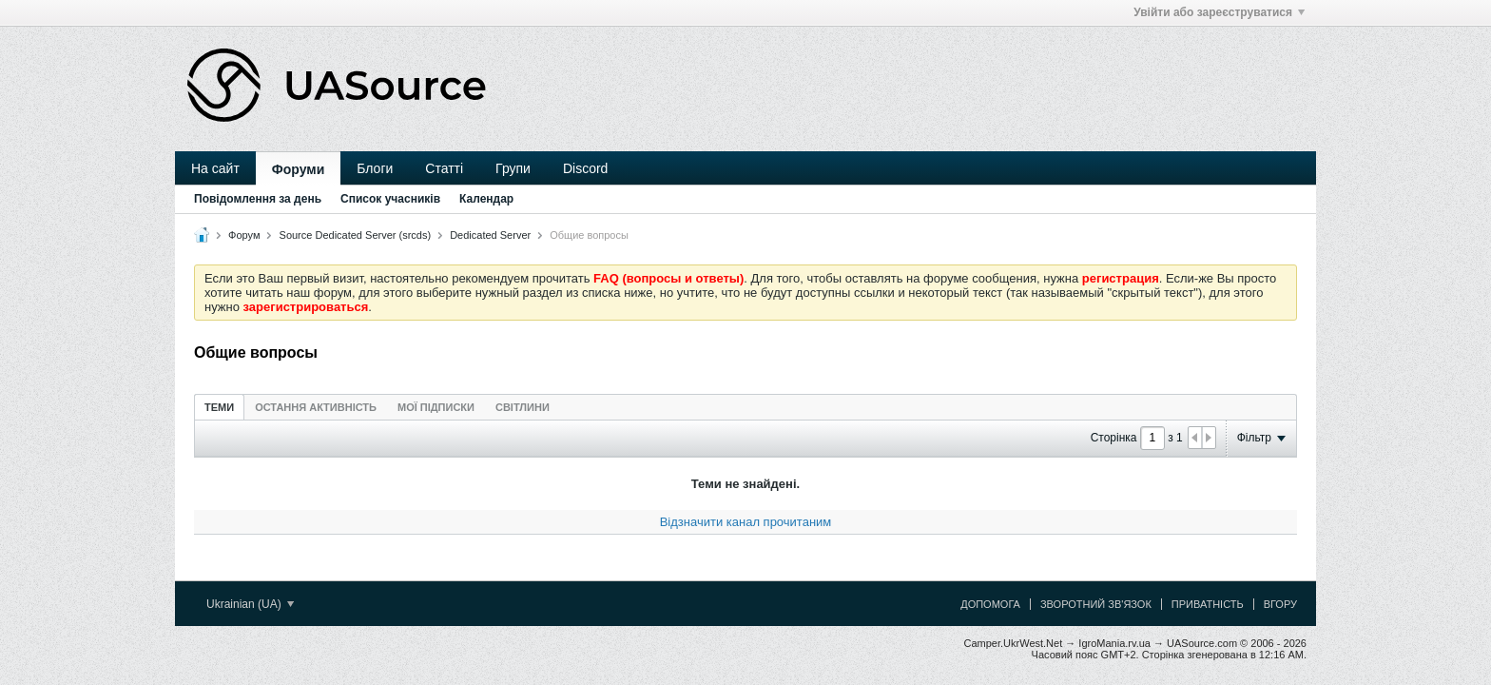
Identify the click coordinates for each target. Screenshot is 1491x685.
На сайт (215, 168)
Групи (513, 168)
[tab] (219, 407)
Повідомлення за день (257, 199)
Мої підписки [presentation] (435, 407)
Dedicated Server (490, 235)
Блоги (375, 168)
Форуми (298, 169)
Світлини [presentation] (522, 407)
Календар (486, 199)
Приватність (1208, 604)
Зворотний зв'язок (1096, 604)
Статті (444, 168)
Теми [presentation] (219, 407)
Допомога (990, 604)
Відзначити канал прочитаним (746, 522)
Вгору (1280, 604)
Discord (585, 168)
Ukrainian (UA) (250, 604)
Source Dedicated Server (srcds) (356, 235)
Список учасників (390, 199)
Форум (244, 235)
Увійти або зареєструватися (1219, 12)
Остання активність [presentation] (316, 407)
